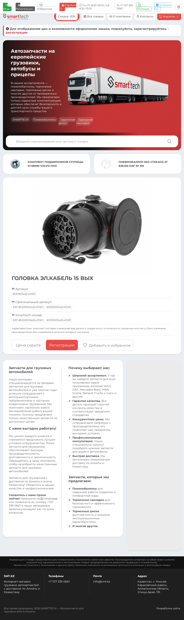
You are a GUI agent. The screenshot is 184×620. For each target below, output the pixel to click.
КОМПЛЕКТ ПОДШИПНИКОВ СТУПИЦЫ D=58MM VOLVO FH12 (55, 163)
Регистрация (24, 7)
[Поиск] (169, 141)
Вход (6, 7)
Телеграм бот (163, 7)
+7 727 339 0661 (59, 581)
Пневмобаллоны (44, 119)
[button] (106, 345)
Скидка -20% (67, 16)
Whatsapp (142, 7)
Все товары (94, 16)
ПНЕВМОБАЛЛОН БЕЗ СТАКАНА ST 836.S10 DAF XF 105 (143, 163)
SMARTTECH (20, 119)
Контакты (144, 16)
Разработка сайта (168, 608)
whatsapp (49, 498)
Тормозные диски (67, 121)
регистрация (17, 32)
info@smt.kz (101, 581)
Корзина (68, 7)
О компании (120, 16)
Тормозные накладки (84, 121)
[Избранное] (46, 7)
